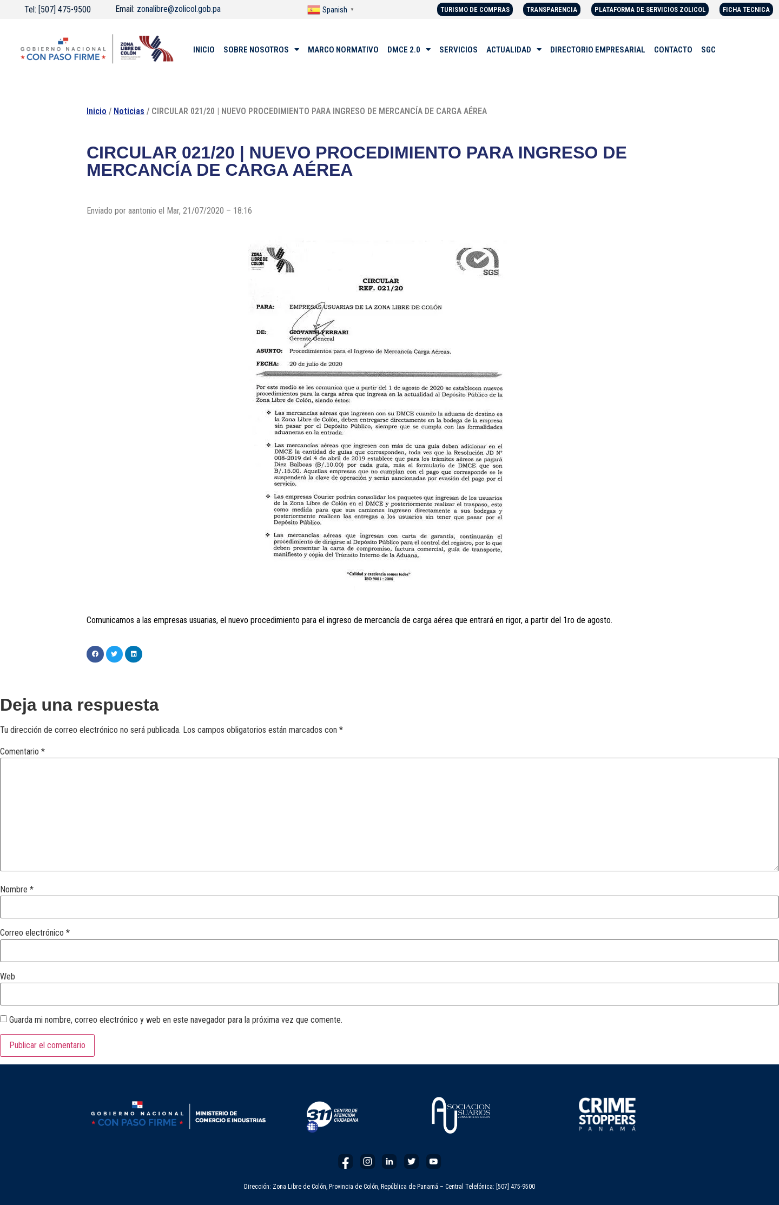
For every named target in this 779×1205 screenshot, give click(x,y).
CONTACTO (673, 50)
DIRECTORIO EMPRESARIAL (597, 50)
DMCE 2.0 (409, 49)
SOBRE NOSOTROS (261, 49)
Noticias (129, 111)
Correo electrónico (35, 933)
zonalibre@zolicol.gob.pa (179, 9)
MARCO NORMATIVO (343, 50)
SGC (708, 50)
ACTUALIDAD (514, 49)
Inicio (97, 111)
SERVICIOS (458, 50)
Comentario (22, 751)
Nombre (17, 889)
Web (7, 976)
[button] (95, 654)
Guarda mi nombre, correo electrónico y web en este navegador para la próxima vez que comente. (175, 1020)
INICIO (204, 50)
